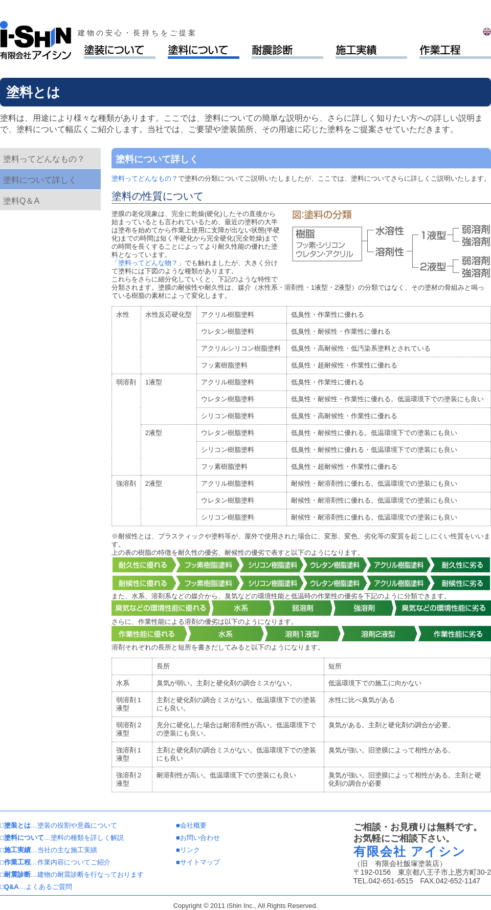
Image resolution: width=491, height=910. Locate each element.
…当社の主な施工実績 (48, 850)
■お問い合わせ (198, 837)
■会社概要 (191, 825)
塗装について (119, 52)
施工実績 (371, 52)
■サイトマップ (198, 862)
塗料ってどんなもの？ (44, 159)
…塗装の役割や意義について (58, 825)
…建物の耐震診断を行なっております (72, 874)
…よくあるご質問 (36, 887)
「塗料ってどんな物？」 (148, 263)
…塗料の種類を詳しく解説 (62, 837)
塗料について (203, 52)
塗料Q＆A (21, 201)
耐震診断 (287, 52)
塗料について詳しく (40, 180)
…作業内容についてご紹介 (55, 862)
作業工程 (455, 52)
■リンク (188, 850)
